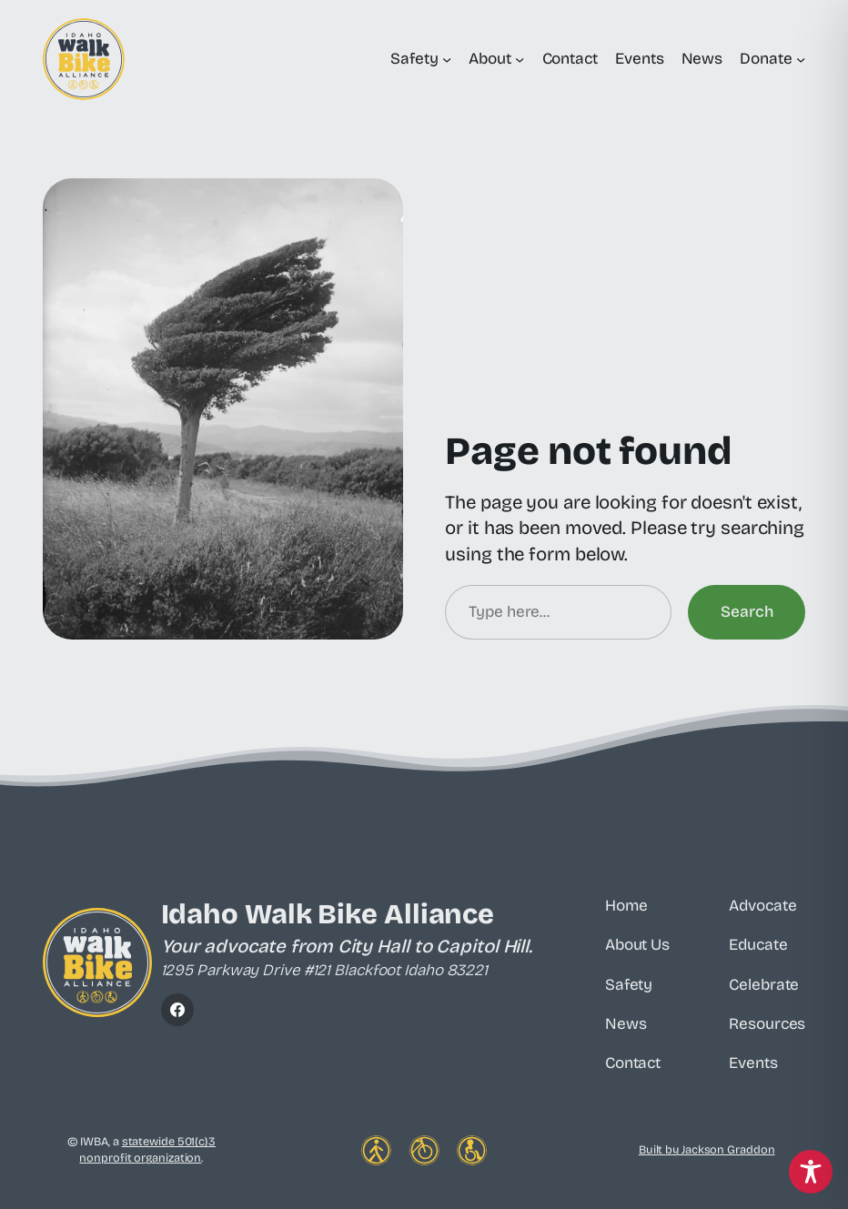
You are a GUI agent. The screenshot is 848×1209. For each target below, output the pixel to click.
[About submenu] (519, 59)
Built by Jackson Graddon (707, 1149)
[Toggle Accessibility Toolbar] (810, 1171)
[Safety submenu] (446, 59)
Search (746, 611)
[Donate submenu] (800, 59)
